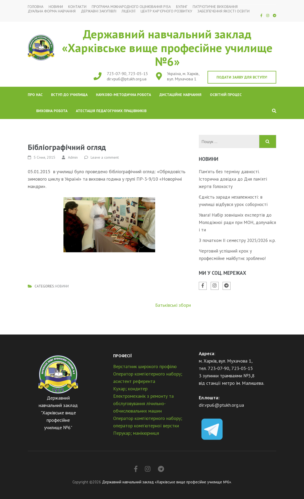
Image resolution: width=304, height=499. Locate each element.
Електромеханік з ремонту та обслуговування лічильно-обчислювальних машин (143, 403)
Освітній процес (226, 94)
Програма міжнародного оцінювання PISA (131, 6)
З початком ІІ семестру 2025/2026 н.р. (237, 240)
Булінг (181, 6)
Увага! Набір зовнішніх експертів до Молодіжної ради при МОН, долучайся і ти (237, 222)
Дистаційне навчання (180, 94)
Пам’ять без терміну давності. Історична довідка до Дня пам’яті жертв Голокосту (233, 179)
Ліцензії (128, 11)
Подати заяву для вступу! (242, 77)
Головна (35, 6)
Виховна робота (51, 110)
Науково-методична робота (123, 94)
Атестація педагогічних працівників (111, 110)
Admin (73, 157)
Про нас (35, 94)
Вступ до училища (69, 94)
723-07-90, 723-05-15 (127, 73)
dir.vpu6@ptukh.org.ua (126, 78)
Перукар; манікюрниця (136, 433)
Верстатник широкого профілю (145, 366)
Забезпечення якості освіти (223, 11)
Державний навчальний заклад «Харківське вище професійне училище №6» (167, 47)
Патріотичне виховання (215, 6)
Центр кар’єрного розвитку (166, 11)
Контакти (77, 6)
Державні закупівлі (98, 11)
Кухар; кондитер (130, 389)
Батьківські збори (173, 305)
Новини (56, 6)
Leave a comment (105, 157)
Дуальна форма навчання (52, 11)
